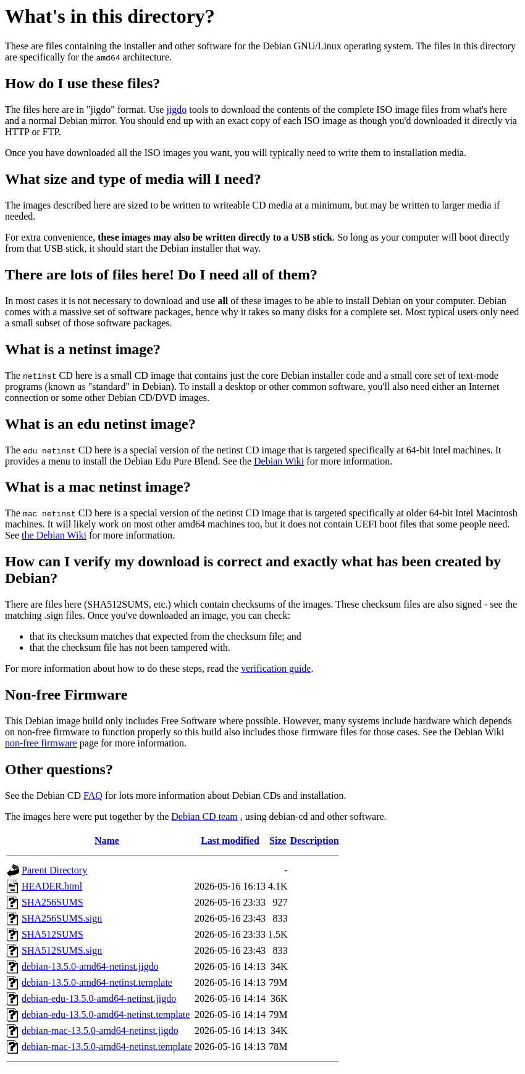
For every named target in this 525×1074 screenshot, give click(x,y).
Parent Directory (54, 870)
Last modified (230, 840)
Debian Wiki (279, 461)
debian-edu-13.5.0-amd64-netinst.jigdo (99, 998)
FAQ (93, 795)
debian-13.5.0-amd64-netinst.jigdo (90, 966)
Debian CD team (204, 816)
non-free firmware (41, 743)
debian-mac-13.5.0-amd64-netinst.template (107, 1046)
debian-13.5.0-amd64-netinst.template (97, 982)
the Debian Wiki (54, 535)
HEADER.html (52, 886)
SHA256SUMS (52, 902)
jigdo (176, 109)
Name (106, 840)
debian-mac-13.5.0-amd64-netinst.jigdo (100, 1030)
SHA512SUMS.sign (62, 950)
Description (314, 840)
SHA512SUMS (52, 934)
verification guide (276, 668)
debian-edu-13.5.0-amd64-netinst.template (106, 1014)
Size (278, 840)
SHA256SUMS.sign (62, 918)
